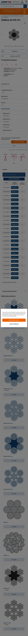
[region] (14, 318)
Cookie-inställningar (14, 323)
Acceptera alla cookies (14, 320)
